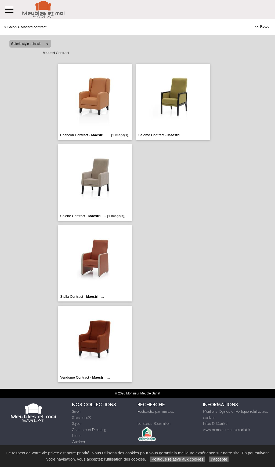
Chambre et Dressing (89, 430)
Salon (12, 27)
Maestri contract (33, 27)
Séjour (77, 423)
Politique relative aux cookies (177, 459)
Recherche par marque (156, 411)
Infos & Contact (215, 423)
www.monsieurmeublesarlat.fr (226, 430)
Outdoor (78, 442)
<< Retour (263, 26)
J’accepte (219, 459)
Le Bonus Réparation (154, 423)
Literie (76, 436)
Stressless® (81, 418)
